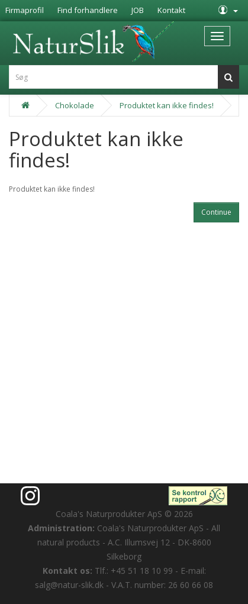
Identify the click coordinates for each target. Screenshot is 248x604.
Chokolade (74, 105)
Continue (216, 212)
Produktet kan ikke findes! (167, 105)
